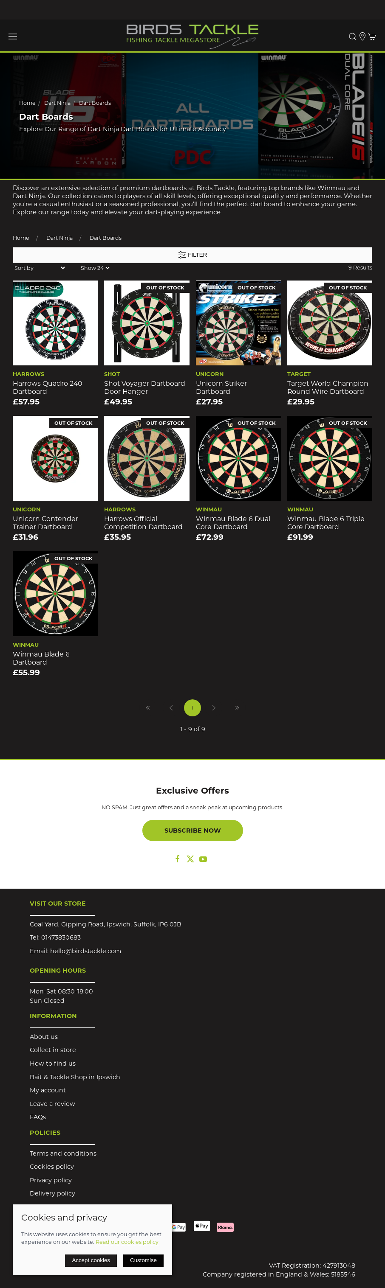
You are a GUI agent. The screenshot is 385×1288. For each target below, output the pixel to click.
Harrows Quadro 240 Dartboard (47, 387)
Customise (143, 1260)
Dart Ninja (57, 103)
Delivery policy (52, 1193)
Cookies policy (52, 1166)
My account (48, 1090)
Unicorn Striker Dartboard (221, 387)
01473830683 (61, 937)
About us (44, 1037)
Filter (192, 255)
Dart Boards (95, 103)
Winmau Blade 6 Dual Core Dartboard (233, 523)
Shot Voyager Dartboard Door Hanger (144, 387)
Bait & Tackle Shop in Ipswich (75, 1077)
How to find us (53, 1063)
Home (27, 103)
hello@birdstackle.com (85, 951)
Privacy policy (51, 1180)
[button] (12, 36)
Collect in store (53, 1050)
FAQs (38, 1117)
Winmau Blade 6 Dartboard (41, 658)
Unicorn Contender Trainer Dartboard (45, 523)
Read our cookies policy (127, 1242)
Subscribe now (192, 830)
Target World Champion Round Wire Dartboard (327, 387)
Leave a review (52, 1104)
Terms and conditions (63, 1153)
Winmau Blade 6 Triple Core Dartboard (326, 523)
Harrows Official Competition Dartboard (143, 523)
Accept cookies (91, 1260)
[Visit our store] (362, 36)
